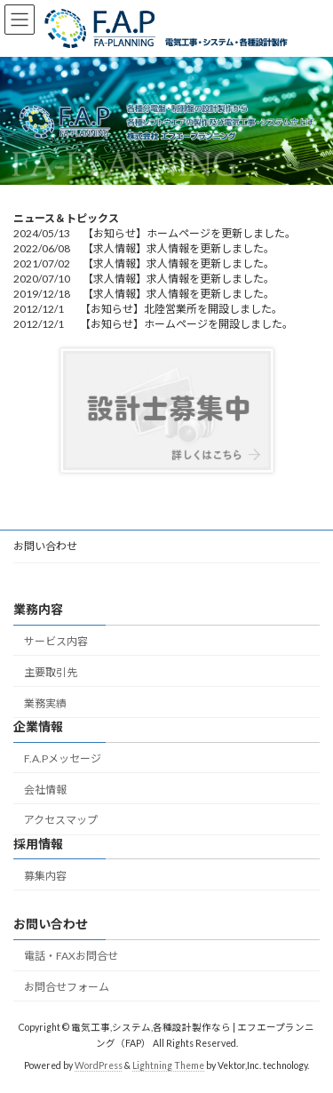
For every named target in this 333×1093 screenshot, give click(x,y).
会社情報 (45, 789)
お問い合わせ (45, 546)
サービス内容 (56, 641)
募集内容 (45, 875)
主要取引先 (50, 672)
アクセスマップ (61, 819)
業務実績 (45, 702)
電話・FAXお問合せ (71, 955)
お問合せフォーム (66, 986)
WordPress (99, 1065)
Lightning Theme (168, 1065)
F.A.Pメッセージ (62, 758)
